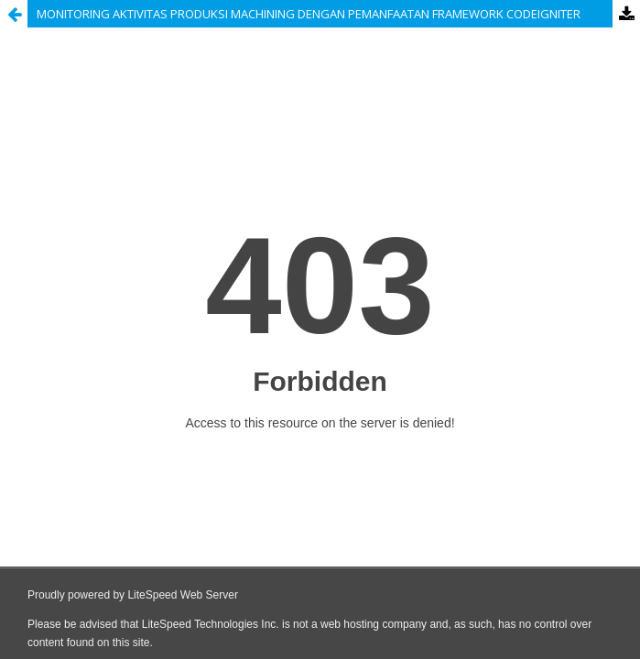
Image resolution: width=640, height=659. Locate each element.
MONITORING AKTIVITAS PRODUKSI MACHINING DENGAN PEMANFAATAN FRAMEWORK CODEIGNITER (308, 13)
